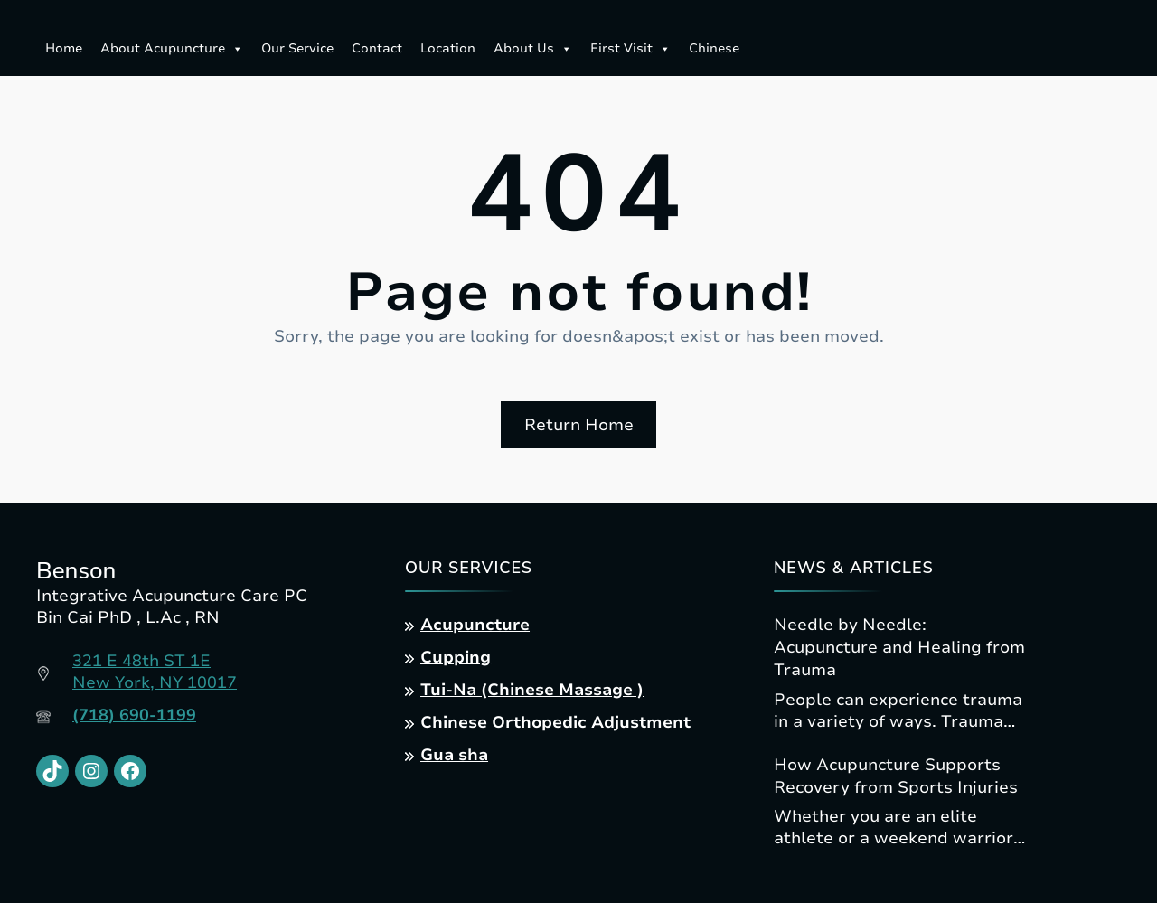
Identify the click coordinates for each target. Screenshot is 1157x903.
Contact (377, 48)
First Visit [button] (630, 49)
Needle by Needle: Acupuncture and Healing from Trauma (899, 647)
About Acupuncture (171, 49)
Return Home (579, 425)
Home (63, 48)
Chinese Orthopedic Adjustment (555, 722)
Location (447, 48)
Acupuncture (475, 624)
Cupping (455, 657)
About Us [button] (533, 49)
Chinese (714, 48)
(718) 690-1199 (134, 715)
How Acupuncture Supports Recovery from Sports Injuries (896, 776)
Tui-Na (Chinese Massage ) (532, 690)
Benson (76, 571)
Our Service (297, 48)
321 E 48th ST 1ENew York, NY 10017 (154, 671)
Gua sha (454, 755)
